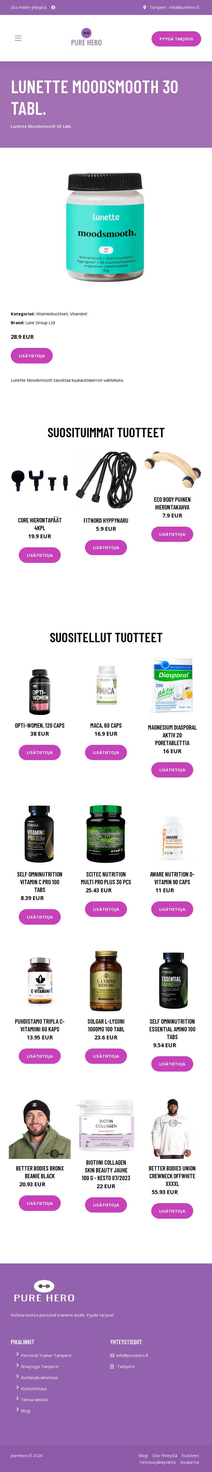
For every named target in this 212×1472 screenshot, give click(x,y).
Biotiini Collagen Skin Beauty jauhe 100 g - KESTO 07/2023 (106, 1170)
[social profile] (53, 7)
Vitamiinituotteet (52, 313)
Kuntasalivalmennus (39, 1377)
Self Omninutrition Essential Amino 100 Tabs (172, 1029)
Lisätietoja (32, 355)
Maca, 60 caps (106, 725)
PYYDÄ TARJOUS (176, 38)
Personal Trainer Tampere (46, 1355)
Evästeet (190, 1455)
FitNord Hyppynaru (106, 520)
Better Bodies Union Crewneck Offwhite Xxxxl (172, 1175)
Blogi (25, 1410)
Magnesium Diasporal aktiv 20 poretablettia (172, 735)
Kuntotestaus (34, 1388)
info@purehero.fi (184, 7)
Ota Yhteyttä (164, 1455)
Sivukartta (189, 1462)
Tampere (158, 7)
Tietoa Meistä (34, 1399)
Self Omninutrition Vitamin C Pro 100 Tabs (39, 881)
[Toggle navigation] (18, 38)
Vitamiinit (78, 313)
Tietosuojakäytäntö (157, 1462)
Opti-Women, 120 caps (40, 725)
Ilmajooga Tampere (40, 1366)
